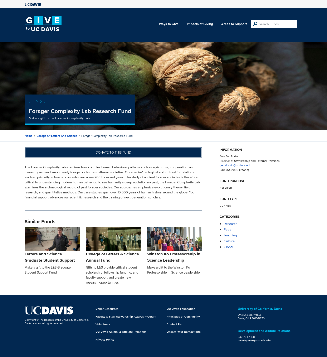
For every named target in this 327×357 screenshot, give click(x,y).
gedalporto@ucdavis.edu (235, 165)
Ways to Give (169, 23)
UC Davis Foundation (181, 309)
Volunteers (103, 324)
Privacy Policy (105, 339)
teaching (230, 235)
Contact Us (174, 324)
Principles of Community (183, 316)
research (230, 223)
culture (229, 241)
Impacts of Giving (200, 23)
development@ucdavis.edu (254, 340)
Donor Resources (107, 309)
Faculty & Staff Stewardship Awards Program (126, 316)
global (228, 247)
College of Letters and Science (56, 136)
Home (28, 136)
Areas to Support (234, 23)
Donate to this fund (113, 152)
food (227, 229)
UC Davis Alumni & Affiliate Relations (121, 332)
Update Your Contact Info (184, 332)
